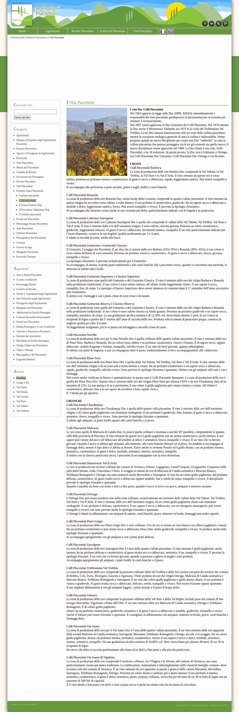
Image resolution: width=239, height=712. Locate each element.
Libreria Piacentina (26, 233)
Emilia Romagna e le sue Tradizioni (35, 326)
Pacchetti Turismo (26, 256)
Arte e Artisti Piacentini (29, 274)
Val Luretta (22, 396)
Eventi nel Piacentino (112, 31)
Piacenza (21, 377)
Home (22, 31)
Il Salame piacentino (30, 214)
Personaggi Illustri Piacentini (31, 223)
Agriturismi (53, 31)
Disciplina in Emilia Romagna (32, 340)
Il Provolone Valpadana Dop (34, 209)
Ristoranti (21, 158)
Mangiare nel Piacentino (29, 307)
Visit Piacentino (142, 31)
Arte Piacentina (24, 228)
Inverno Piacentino (26, 148)
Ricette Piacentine (82, 31)
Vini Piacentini (24, 186)
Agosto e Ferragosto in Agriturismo (35, 153)
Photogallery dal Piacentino (31, 237)
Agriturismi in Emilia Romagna (33, 312)
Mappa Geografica (218, 705)
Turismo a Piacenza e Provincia (33, 331)
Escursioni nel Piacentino (30, 176)
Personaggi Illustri (26, 284)
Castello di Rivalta (26, 172)
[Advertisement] (119, 69)
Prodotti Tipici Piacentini (29, 190)
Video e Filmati (24, 350)
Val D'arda (22, 391)
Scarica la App (24, 247)
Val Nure (21, 401)
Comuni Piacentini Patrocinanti (33, 317)
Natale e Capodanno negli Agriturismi (36, 293)
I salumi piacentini (29, 195)
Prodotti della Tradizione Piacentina (29, 37)
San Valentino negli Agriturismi (33, 298)
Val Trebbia (22, 410)
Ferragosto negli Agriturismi (31, 303)
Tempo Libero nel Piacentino (31, 345)
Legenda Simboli (25, 359)
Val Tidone (22, 405)
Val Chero (21, 387)
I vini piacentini (27, 200)
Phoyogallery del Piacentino (31, 354)
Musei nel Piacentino (27, 167)
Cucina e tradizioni (26, 279)
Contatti (20, 242)
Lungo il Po (22, 382)
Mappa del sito (183, 705)
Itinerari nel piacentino (28, 336)
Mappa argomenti (200, 705)
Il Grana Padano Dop (30, 205)
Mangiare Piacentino (27, 251)
